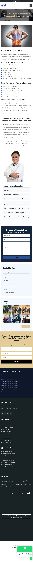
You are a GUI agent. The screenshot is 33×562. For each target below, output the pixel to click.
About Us (14, 548)
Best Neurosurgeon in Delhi (8, 452)
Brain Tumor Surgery (7, 425)
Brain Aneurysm (7, 278)
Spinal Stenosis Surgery (7, 438)
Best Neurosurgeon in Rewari (9, 460)
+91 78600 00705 (11, 406)
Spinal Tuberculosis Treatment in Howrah (9, 383)
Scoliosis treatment (7, 436)
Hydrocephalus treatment (8, 443)
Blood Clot (6, 281)
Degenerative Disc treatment (9, 434)
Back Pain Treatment (7, 423)
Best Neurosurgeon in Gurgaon (9, 454)
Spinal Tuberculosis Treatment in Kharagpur (9, 390)
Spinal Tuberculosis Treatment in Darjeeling (9, 386)
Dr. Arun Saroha (6, 544)
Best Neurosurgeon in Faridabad (9, 456)
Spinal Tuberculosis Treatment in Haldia (9, 392)
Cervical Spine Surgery (7, 432)
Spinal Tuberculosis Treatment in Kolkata (9, 375)
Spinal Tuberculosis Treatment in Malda (9, 388)
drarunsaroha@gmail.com (12, 409)
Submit (16, 258)
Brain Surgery (7, 272)
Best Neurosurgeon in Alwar (8, 467)
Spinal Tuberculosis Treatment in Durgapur (9, 381)
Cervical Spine (7, 284)
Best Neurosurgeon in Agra (8, 465)
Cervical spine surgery (9, 287)
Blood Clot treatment (7, 441)
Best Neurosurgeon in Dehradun (9, 471)
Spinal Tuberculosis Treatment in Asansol (9, 377)
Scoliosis (6, 290)
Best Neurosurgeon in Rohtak (9, 458)
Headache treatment (7, 430)
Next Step (16, 362)
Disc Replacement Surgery (8, 427)
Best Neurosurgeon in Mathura (9, 463)
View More (25, 326)
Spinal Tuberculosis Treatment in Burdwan (9, 394)
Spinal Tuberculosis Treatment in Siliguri (9, 379)
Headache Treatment (9, 293)
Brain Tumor (7, 275)
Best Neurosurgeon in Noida (8, 469)
